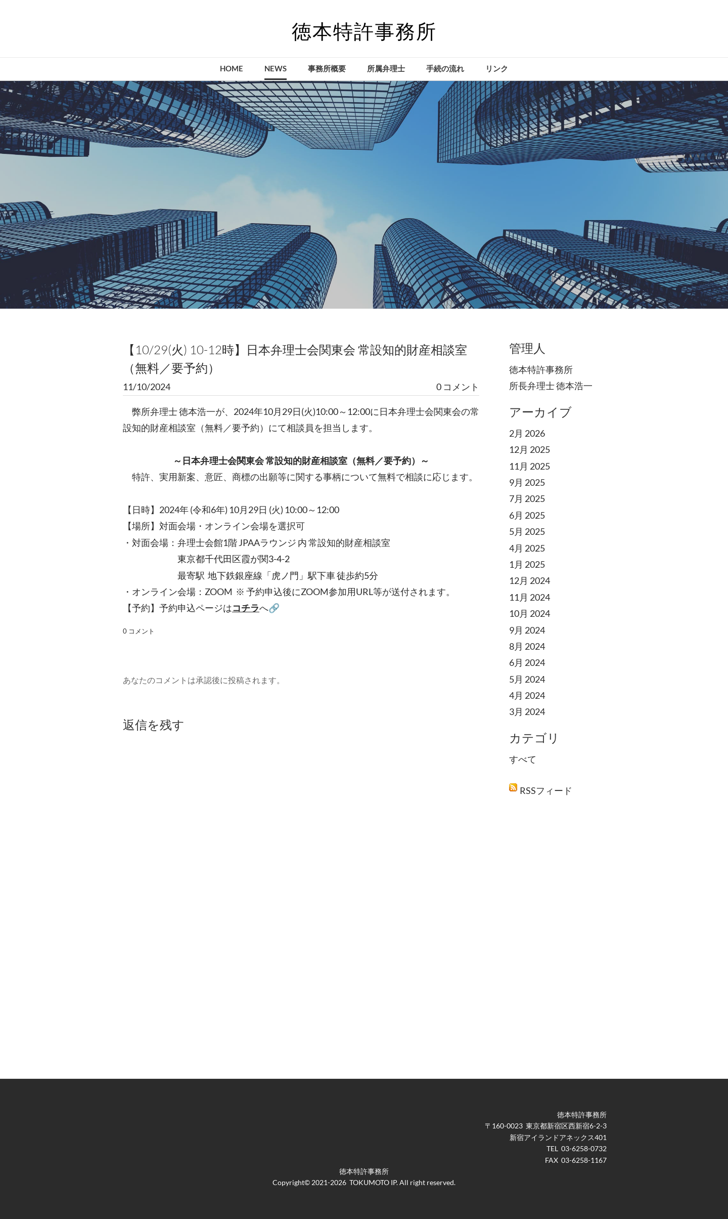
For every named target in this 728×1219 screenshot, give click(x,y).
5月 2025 (527, 531)
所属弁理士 (386, 68)
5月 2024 (527, 679)
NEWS (275, 68)
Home (231, 68)
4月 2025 (527, 548)
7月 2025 (527, 498)
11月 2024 (529, 597)
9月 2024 (527, 630)
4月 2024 (527, 695)
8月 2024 (527, 646)
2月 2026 (527, 433)
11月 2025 (529, 466)
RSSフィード (546, 790)
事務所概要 (327, 68)
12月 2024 (529, 580)
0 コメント (457, 386)
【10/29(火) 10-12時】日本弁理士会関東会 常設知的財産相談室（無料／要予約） (295, 358)
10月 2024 (529, 613)
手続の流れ (445, 68)
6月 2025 (527, 515)
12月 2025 (529, 449)
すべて (522, 759)
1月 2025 (527, 564)
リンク (496, 68)
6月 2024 (527, 662)
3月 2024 (527, 711)
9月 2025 (527, 482)
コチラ (245, 607)
